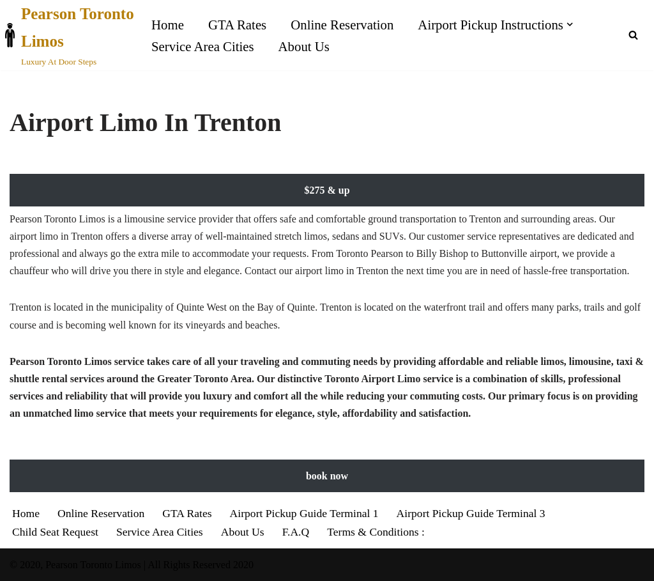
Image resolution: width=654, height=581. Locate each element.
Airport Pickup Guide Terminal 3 (471, 513)
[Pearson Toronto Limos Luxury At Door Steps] (69, 35)
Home (167, 24)
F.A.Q (296, 531)
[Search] (633, 35)
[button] (570, 24)
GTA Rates (237, 24)
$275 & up (326, 190)
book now (327, 475)
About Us (304, 46)
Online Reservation (342, 24)
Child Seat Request (55, 531)
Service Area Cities (202, 46)
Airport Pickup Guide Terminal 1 (304, 513)
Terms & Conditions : (376, 531)
